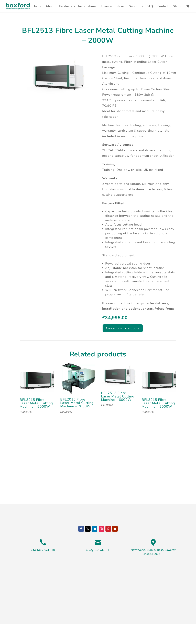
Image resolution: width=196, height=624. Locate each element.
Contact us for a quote (122, 328)
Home (37, 6)
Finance (106, 6)
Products (65, 6)
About (50, 6)
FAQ (150, 6)
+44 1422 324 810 (43, 550)
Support (135, 6)
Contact (163, 6)
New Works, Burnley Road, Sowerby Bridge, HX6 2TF (153, 552)
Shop (177, 6)
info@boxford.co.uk (98, 550)
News (120, 6)
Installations (87, 6)
